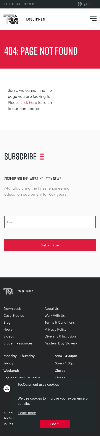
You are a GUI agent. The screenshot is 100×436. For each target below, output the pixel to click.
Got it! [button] (55, 424)
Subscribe (50, 245)
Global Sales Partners (19, 4)
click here (29, 102)
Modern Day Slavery (61, 343)
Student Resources (17, 343)
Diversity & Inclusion (60, 336)
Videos (8, 336)
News (7, 329)
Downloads (12, 308)
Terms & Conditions (60, 322)
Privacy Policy (55, 329)
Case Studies (13, 315)
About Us (52, 308)
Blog (7, 322)
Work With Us (55, 315)
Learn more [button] (27, 413)
